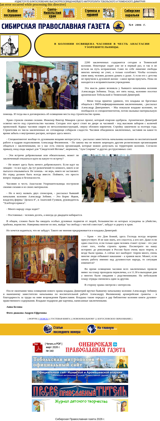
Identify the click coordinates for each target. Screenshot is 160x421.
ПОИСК (43, 319)
